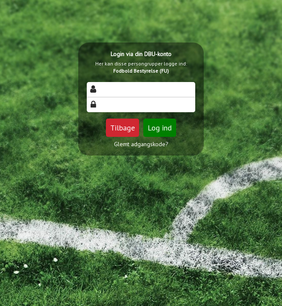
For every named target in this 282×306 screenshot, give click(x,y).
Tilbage (122, 128)
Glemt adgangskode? (141, 144)
